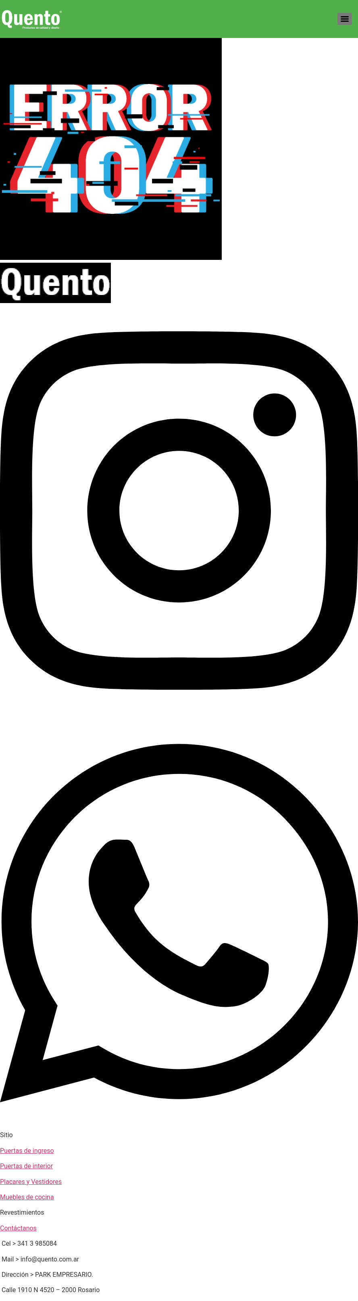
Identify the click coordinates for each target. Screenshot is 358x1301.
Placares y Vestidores (31, 1182)
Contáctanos (18, 1228)
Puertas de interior (26, 1166)
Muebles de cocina (27, 1197)
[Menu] (344, 19)
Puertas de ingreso (27, 1151)
